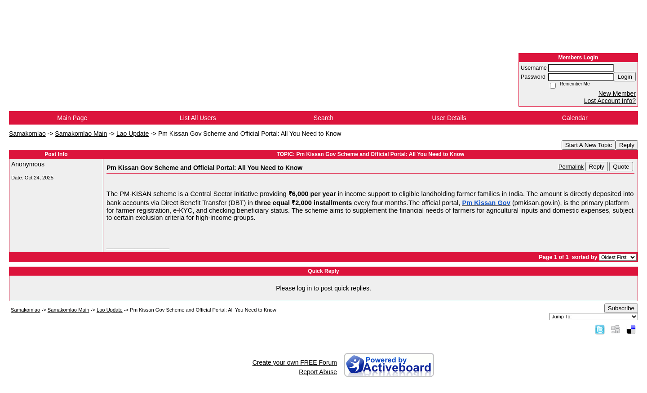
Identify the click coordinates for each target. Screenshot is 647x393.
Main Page (72, 117)
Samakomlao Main (81, 133)
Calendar (575, 117)
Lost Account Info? (610, 100)
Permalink (571, 167)
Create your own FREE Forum (295, 362)
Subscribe (621, 308)
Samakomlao (27, 133)
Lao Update (132, 133)
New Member (617, 93)
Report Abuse (318, 371)
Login (624, 76)
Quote (621, 166)
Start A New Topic (588, 145)
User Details (449, 117)
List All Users (198, 117)
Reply (626, 145)
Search (323, 117)
